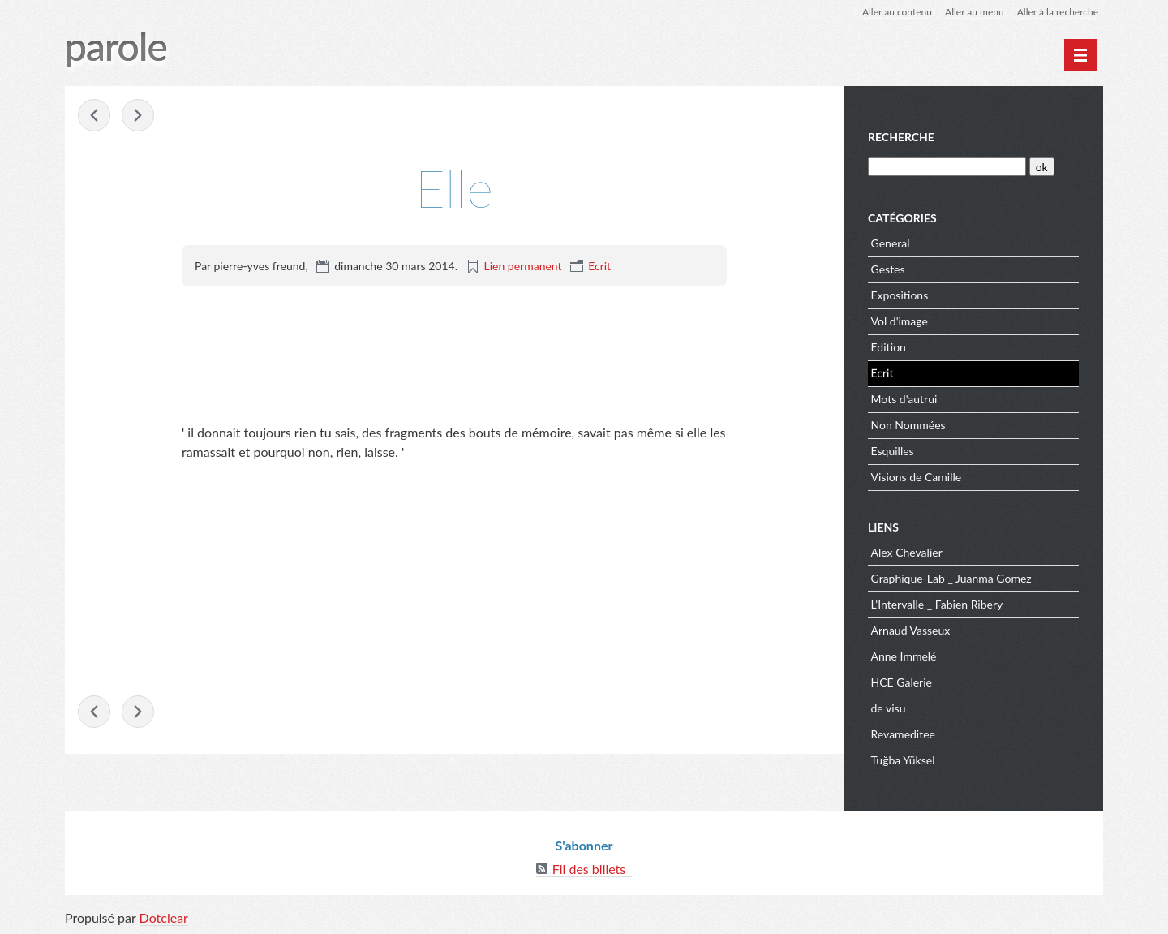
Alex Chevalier (907, 552)
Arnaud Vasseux (911, 630)
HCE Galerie (901, 682)
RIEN (94, 115)
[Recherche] (947, 166)
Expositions (900, 295)
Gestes (888, 269)
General (890, 243)
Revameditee (903, 734)
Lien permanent (523, 266)
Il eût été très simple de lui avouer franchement (138, 115)
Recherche (901, 137)
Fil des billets (589, 868)
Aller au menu (974, 12)
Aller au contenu (897, 12)
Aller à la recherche (1057, 12)
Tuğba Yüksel (903, 760)
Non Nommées (908, 425)
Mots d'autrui (904, 399)
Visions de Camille (916, 477)
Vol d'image (899, 321)
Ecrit (599, 266)
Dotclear (164, 917)
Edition (888, 347)
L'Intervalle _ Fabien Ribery (937, 604)
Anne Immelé (904, 656)
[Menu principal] (1080, 55)
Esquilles (892, 451)
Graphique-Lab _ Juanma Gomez (951, 578)
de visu (888, 708)
